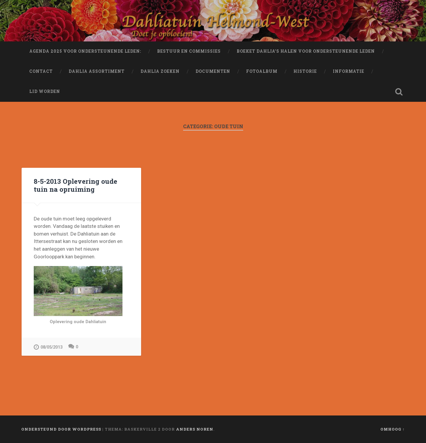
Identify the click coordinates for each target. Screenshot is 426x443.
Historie (305, 71)
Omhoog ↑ (392, 429)
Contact (41, 71)
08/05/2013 (48, 347)
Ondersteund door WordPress (61, 429)
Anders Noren (194, 429)
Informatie (348, 71)
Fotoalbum (261, 71)
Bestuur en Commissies (189, 51)
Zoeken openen (399, 92)
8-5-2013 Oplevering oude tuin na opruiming (75, 185)
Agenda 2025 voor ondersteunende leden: (85, 51)
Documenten (213, 71)
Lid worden (44, 91)
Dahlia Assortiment (97, 71)
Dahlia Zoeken (160, 71)
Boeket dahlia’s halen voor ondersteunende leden (306, 51)
